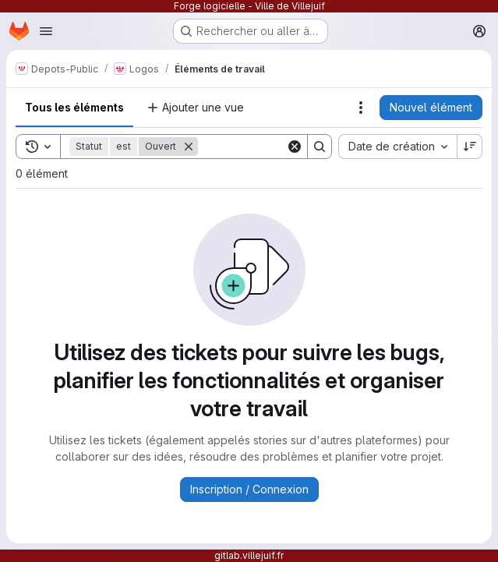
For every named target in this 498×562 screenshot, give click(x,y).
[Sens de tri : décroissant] (469, 146)
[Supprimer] (188, 146)
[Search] (319, 146)
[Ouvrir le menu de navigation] (46, 31)
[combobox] (397, 146)
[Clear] (294, 146)
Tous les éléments (74, 107)
